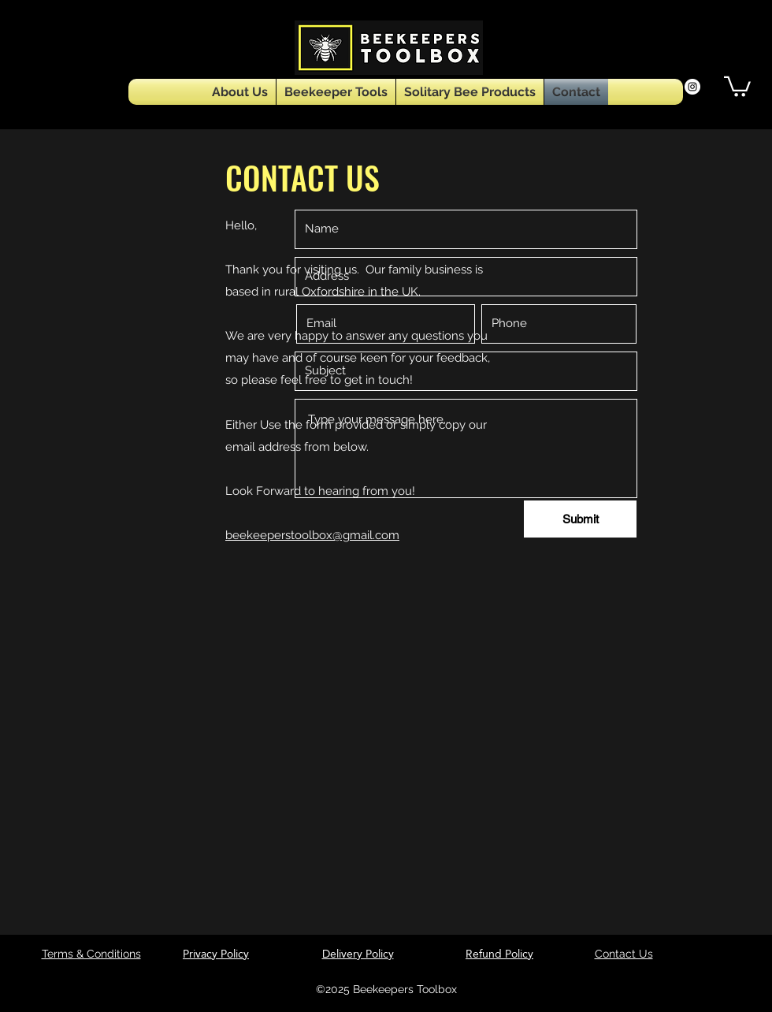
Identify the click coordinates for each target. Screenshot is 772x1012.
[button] (737, 85)
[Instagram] (692, 87)
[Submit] (580, 519)
